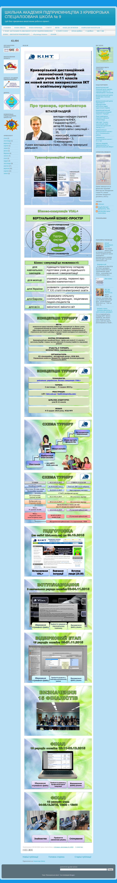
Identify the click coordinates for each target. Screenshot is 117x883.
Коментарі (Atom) (39, 861)
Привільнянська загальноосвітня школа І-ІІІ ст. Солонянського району (104, 132)
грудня (6, 161)
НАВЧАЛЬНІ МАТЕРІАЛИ (90, 28)
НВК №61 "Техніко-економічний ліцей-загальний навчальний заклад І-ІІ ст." (103, 124)
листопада (7, 141)
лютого (6, 156)
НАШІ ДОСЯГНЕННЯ (70, 28)
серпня (6, 146)
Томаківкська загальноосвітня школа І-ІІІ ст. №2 (104, 139)
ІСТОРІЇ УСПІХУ (62, 31)
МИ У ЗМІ (100, 31)
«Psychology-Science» (40, 34)
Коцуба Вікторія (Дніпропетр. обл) (104, 208)
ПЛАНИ (53, 34)
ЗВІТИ (57, 28)
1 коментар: (79, 847)
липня (6, 148)
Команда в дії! (101, 264)
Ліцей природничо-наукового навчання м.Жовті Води (102, 117)
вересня (6, 143)
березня (6, 153)
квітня (6, 151)
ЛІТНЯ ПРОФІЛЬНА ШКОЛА (109, 244)
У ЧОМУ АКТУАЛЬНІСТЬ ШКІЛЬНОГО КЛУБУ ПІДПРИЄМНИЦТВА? (28, 31)
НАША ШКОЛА (20, 28)
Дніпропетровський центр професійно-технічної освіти (104, 96)
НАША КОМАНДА (35, 28)
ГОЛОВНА (7, 28)
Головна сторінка (56, 857)
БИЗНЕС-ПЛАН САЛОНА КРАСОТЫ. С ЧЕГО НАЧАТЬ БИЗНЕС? (104, 310)
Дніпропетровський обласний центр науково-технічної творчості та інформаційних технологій (104, 90)
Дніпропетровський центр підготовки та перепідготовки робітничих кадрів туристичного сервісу (104, 104)
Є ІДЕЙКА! (90, 31)
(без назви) (108, 278)
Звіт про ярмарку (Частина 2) (108, 291)
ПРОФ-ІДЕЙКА (76, 31)
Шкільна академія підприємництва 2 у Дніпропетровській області (104, 145)
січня (5, 138)
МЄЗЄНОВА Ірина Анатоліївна (104, 212)
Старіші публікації (83, 857)
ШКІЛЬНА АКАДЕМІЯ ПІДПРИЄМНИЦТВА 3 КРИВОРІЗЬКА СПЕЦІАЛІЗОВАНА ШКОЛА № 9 (57, 14)
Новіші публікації (30, 857)
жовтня (6, 166)
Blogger (72, 875)
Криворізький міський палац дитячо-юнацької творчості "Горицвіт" (103, 112)
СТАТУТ (49, 28)
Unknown (101, 204)
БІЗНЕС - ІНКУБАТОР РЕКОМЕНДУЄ (16, 34)
